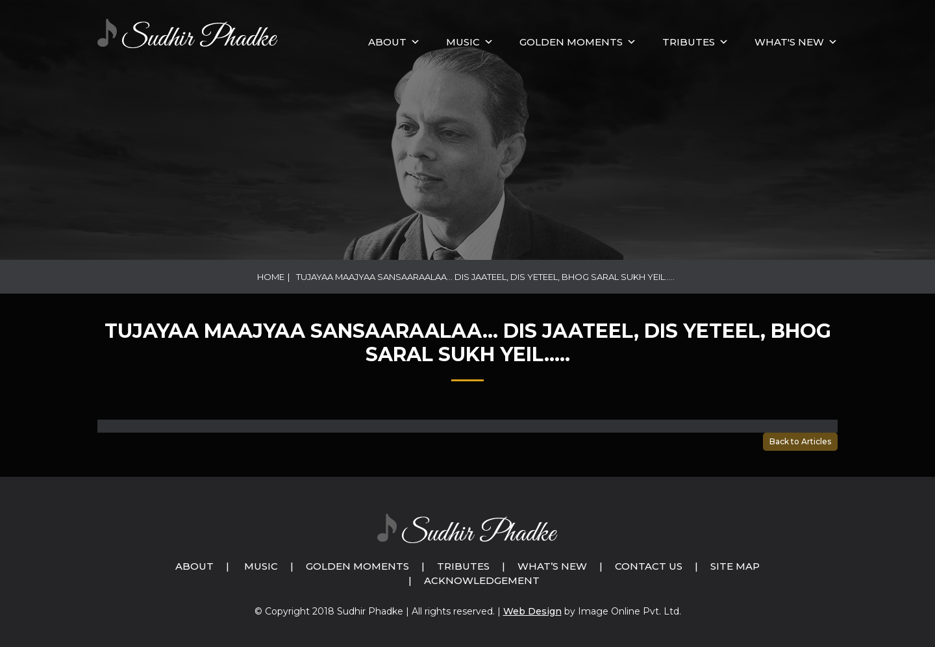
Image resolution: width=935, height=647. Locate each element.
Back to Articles (800, 441)
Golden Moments (357, 566)
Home (270, 277)
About (387, 42)
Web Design (532, 611)
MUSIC (463, 42)
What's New (789, 42)
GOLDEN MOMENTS (571, 42)
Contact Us (648, 566)
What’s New (552, 566)
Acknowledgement (482, 580)
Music (261, 566)
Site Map (735, 566)
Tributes (688, 42)
